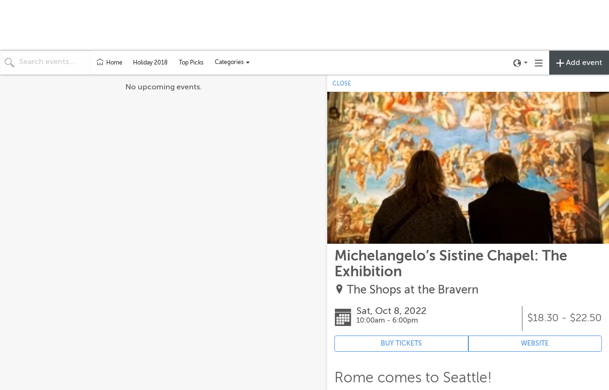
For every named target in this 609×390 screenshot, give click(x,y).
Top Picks (191, 62)
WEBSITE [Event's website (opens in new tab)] (535, 343)
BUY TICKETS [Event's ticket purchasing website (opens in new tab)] (401, 343)
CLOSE (341, 83)
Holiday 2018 (150, 62)
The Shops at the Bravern (412, 289)
